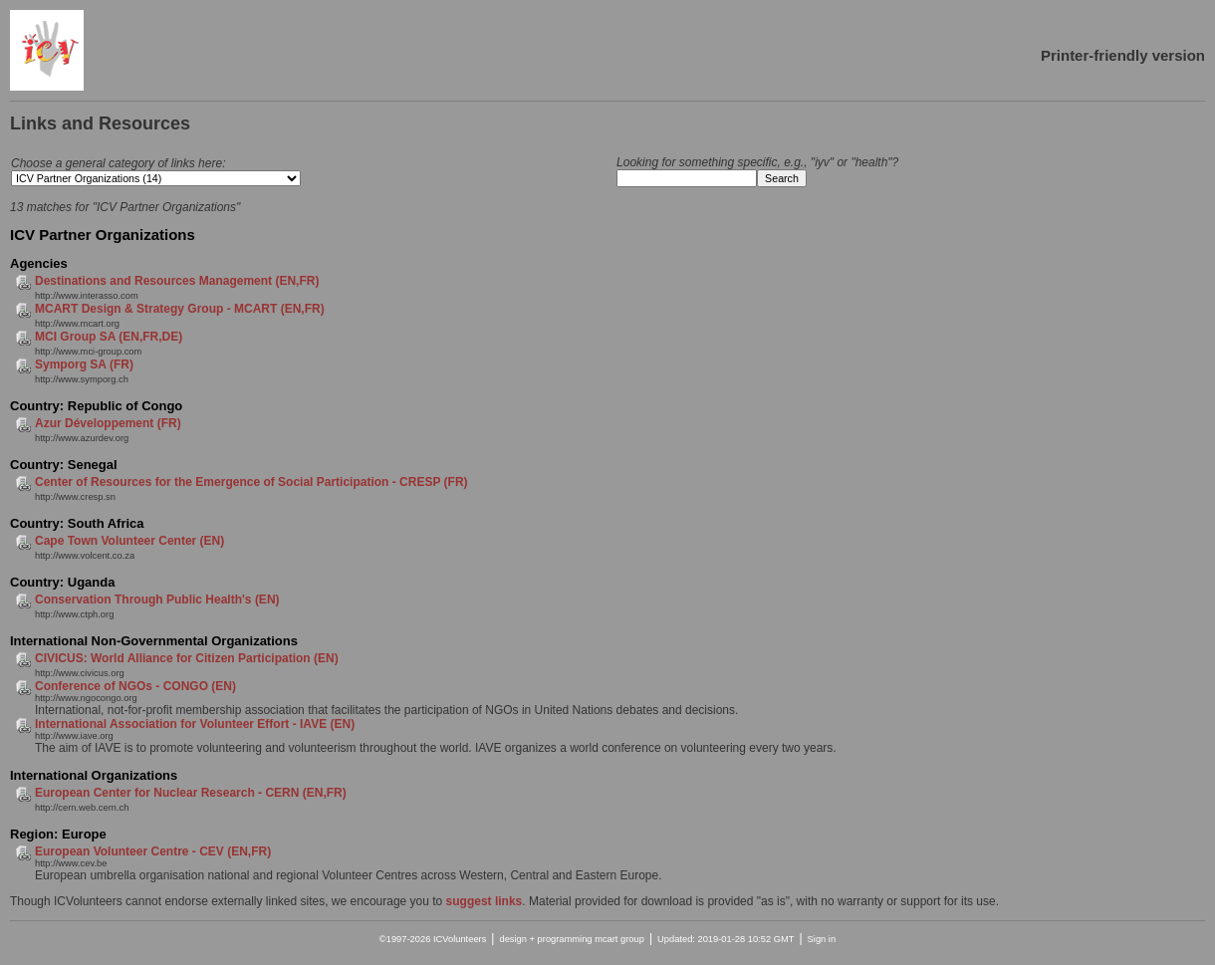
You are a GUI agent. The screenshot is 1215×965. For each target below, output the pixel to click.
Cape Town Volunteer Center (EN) (129, 541)
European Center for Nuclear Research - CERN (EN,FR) (191, 793)
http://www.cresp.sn (75, 497)
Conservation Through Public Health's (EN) (157, 599)
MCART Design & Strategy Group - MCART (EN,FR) (180, 309)
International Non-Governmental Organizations (154, 640)
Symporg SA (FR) (84, 364)
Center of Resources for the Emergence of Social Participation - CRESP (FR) (251, 482)
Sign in (822, 939)
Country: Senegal (64, 464)
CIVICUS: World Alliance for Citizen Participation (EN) (187, 658)
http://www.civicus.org (79, 673)
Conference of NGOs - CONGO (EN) (135, 686)
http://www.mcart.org (77, 324)
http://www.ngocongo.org (86, 698)
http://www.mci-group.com (88, 352)
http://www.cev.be (71, 863)
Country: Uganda (62, 582)
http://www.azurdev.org (81, 438)
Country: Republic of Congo (96, 405)
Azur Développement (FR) (108, 423)
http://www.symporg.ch (81, 379)
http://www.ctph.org (74, 614)
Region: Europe (58, 834)
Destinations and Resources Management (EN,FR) (177, 281)
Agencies (39, 263)
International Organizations (93, 775)
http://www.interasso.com (86, 296)
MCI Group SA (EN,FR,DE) (108, 337)
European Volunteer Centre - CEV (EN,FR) (153, 851)
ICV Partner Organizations (102, 234)
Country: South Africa (77, 523)
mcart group (619, 939)
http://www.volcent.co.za (84, 556)
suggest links (484, 901)
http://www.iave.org (74, 736)
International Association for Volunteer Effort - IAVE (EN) (195, 724)
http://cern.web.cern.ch (81, 808)
